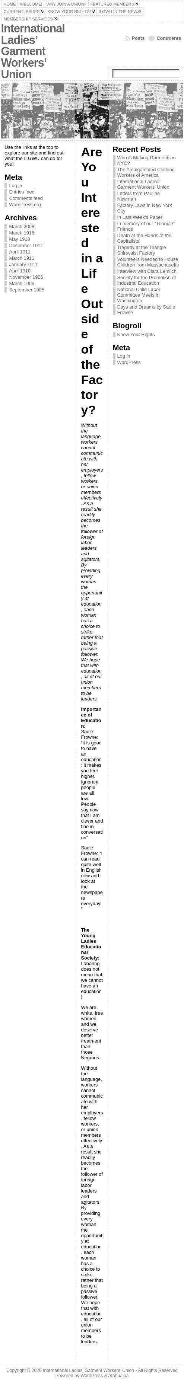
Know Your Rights (136, 334)
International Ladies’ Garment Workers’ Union (32, 51)
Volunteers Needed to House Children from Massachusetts (148, 262)
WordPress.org (25, 204)
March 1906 (21, 283)
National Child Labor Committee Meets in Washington (139, 295)
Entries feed (21, 192)
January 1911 (23, 264)
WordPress (129, 362)
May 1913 (19, 239)
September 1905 (26, 290)
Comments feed (25, 198)
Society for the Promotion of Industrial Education (146, 280)
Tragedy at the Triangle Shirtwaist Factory (141, 250)
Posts (138, 38)
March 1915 (21, 233)
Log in (15, 185)
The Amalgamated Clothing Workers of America (146, 172)
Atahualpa (118, 1375)
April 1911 (20, 252)
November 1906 (26, 277)
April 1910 (20, 271)
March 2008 (21, 226)
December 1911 (26, 245)
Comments (168, 38)
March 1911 (21, 258)
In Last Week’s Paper (139, 217)
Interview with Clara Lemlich (147, 271)
